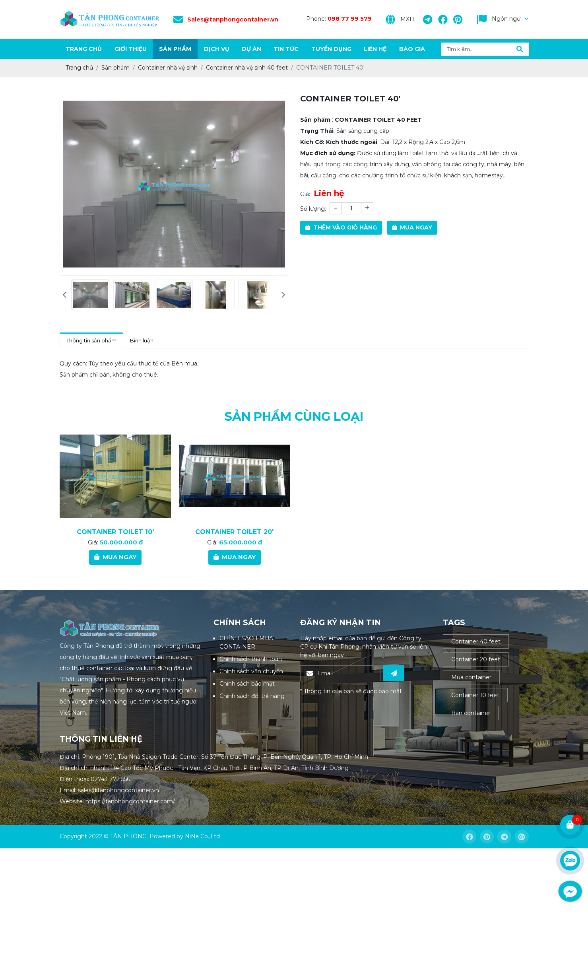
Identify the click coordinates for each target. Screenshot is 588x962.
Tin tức (286, 48)
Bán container (470, 713)
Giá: (305, 194)
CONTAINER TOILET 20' (234, 569)
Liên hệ (375, 48)
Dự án (251, 48)
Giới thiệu (130, 48)
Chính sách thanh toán (250, 659)
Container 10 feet (475, 695)
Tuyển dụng (331, 48)
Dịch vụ (216, 48)
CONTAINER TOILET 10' (115, 569)
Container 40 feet (476, 641)
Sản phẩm (175, 48)
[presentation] (65, 295)
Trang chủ (84, 48)
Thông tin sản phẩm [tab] (91, 340)
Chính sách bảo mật (247, 683)
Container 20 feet (475, 659)
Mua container (471, 677)
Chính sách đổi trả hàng (252, 696)
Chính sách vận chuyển (251, 671)
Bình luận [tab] (141, 340)
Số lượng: (313, 208)
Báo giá (412, 48)
